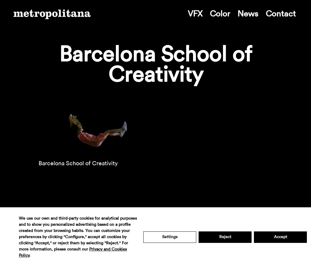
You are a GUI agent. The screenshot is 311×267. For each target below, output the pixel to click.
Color (220, 14)
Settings (169, 237)
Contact (281, 14)
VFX (195, 14)
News (247, 14)
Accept (280, 237)
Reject (225, 237)
